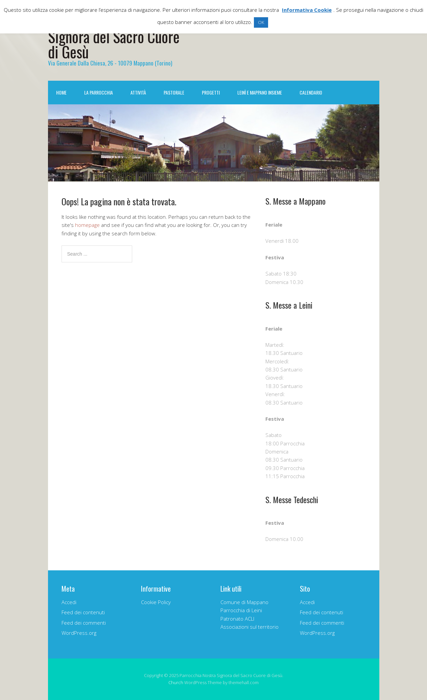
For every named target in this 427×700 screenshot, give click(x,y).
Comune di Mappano (244, 602)
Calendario (311, 92)
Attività (138, 92)
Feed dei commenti (84, 622)
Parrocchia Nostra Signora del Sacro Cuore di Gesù (114, 36)
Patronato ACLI (237, 618)
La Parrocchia (98, 92)
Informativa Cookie (307, 9)
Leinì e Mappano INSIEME (259, 92)
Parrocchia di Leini (241, 610)
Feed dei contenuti (83, 612)
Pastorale (174, 92)
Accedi (69, 602)
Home (61, 92)
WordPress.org (79, 632)
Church (175, 682)
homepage (87, 225)
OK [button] (261, 22)
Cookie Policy (156, 602)
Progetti (211, 92)
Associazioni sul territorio (249, 626)
